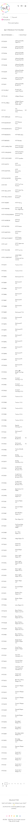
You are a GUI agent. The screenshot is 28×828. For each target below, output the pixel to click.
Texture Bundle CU (19, 449)
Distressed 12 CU (18, 341)
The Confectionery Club (18, 110)
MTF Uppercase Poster (19, 244)
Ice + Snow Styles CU (18, 532)
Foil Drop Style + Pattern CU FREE (19, 526)
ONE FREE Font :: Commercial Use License (19, 257)
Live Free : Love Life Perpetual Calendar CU (19, 668)
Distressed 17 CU (18, 432)
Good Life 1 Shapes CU (18, 753)
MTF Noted (18, 226)
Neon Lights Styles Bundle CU (18, 563)
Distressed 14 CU (18, 353)
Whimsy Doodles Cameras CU (19, 78)
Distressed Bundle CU (18, 438)
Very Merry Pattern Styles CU (19, 648)
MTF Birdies (18, 140)
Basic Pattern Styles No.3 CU (19, 628)
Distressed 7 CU (19, 312)
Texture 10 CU (19, 420)
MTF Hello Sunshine (18, 196)
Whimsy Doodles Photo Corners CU (19, 71)
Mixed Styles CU (18, 550)
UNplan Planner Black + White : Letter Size (19, 103)
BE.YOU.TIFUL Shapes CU (19, 680)
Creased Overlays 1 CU (19, 378)
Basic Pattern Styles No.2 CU (19, 622)
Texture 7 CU (18, 402)
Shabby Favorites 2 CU (19, 461)
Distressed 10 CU (18, 330)
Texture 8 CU (19, 408)
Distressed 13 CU (18, 347)
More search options (13, 23)
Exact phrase (6, 19)
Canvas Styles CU (18, 501)
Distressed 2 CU (18, 282)
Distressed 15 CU (18, 359)
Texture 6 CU (19, 396)
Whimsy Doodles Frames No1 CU (19, 59)
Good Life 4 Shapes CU (18, 770)
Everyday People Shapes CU (19, 740)
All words (5, 17)
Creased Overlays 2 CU (19, 384)
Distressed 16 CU (18, 365)
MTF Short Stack (18, 232)
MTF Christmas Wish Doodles (19, 152)
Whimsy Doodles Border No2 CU (19, 53)
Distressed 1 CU (19, 277)
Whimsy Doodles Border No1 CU (19, 47)
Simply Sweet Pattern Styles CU (19, 641)
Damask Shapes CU (19, 710)
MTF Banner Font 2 (18, 128)
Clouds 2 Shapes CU (19, 692)
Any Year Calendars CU (19, 655)
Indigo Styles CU (19, 538)
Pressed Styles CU (19, 587)
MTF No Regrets (17, 220)
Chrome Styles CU (19, 507)
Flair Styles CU (19, 519)
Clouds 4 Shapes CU (19, 704)
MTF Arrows (18, 117)
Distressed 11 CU (18, 335)
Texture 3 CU (18, 265)
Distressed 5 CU (18, 300)
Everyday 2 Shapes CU (18, 727)
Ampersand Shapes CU (18, 674)
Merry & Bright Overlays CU (19, 372)
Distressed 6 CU (18, 306)
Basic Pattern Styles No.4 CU (19, 634)
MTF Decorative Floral (18, 171)
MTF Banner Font (18, 122)
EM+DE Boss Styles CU (18, 513)
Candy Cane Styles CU (18, 495)
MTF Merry (18, 203)
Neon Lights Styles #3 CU (18, 575)
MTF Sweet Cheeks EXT (18, 238)
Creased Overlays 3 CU (19, 390)
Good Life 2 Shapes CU (18, 759)
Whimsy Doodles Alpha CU (19, 41)
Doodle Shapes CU (19, 716)
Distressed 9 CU (18, 324)
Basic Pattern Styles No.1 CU (19, 617)
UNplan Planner (19, 96)
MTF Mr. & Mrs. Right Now (19, 208)
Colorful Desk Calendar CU (18, 661)
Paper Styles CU (18, 581)
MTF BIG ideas (19, 135)
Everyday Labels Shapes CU (19, 733)
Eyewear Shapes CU (19, 747)
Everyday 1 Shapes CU (18, 722)
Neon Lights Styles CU (18, 556)
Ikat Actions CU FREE (19, 489)
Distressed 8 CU (18, 318)
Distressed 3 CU (18, 288)
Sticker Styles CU (18, 599)
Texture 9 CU (18, 414)
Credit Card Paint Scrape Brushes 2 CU (19, 475)
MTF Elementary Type (18, 178)
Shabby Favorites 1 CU (19, 455)
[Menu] (25, 6)
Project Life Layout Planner (19, 90)
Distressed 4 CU (18, 294)
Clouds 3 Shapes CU (19, 698)
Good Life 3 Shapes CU (18, 764)
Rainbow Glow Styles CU (18, 593)
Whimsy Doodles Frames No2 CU (19, 65)
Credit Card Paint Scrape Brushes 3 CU (19, 483)
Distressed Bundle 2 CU (18, 443)
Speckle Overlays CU (18, 426)
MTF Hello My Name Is (19, 191)
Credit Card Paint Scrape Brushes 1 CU (18, 468)
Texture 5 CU (18, 271)
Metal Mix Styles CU (18, 544)
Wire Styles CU (19, 605)
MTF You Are (19, 250)
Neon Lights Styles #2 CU (18, 569)
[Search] (14, 14)
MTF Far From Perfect (19, 185)
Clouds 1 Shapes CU (19, 686)
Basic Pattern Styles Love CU (19, 611)
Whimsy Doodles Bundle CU (19, 84)
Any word (14, 17)
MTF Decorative (18, 164)
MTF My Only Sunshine (19, 214)
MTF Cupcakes (19, 158)
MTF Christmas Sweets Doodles (19, 146)
